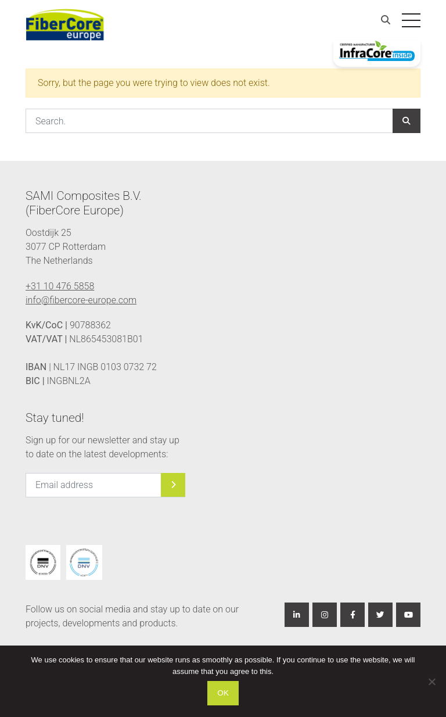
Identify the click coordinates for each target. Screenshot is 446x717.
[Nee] (431, 681)
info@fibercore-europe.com (81, 300)
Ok (223, 693)
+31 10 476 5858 (60, 286)
